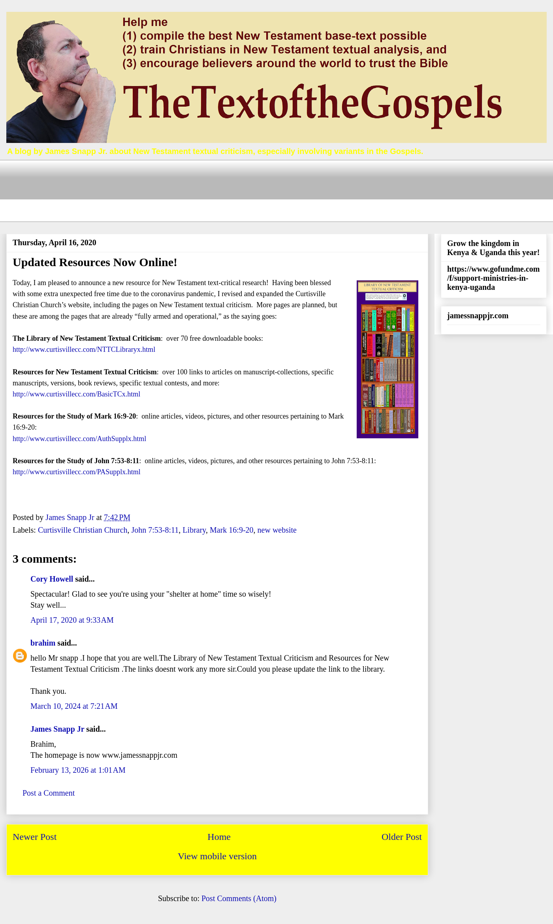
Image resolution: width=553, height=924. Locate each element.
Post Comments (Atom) (238, 898)
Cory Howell (51, 579)
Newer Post (34, 837)
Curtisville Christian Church (83, 530)
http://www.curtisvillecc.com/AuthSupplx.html (79, 439)
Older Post (402, 837)
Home (219, 837)
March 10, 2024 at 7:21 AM (74, 706)
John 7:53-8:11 (155, 530)
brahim (42, 643)
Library (194, 530)
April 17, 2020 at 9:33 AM (72, 620)
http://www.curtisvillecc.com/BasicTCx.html (76, 394)
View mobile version (217, 856)
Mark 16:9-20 (232, 530)
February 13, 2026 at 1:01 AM (78, 770)
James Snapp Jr (57, 729)
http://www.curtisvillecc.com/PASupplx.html (77, 472)
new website (277, 530)
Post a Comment (49, 793)
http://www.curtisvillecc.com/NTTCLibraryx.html (84, 349)
